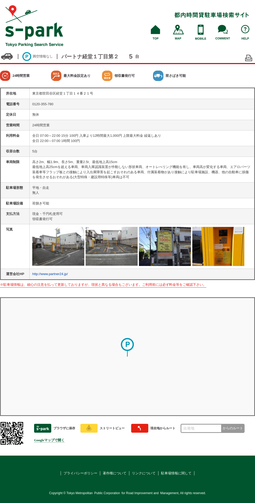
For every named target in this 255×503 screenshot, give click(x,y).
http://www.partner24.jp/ (50, 274)
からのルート (233, 428)
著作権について (114, 473)
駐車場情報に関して (176, 473)
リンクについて (144, 473)
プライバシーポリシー (80, 473)
